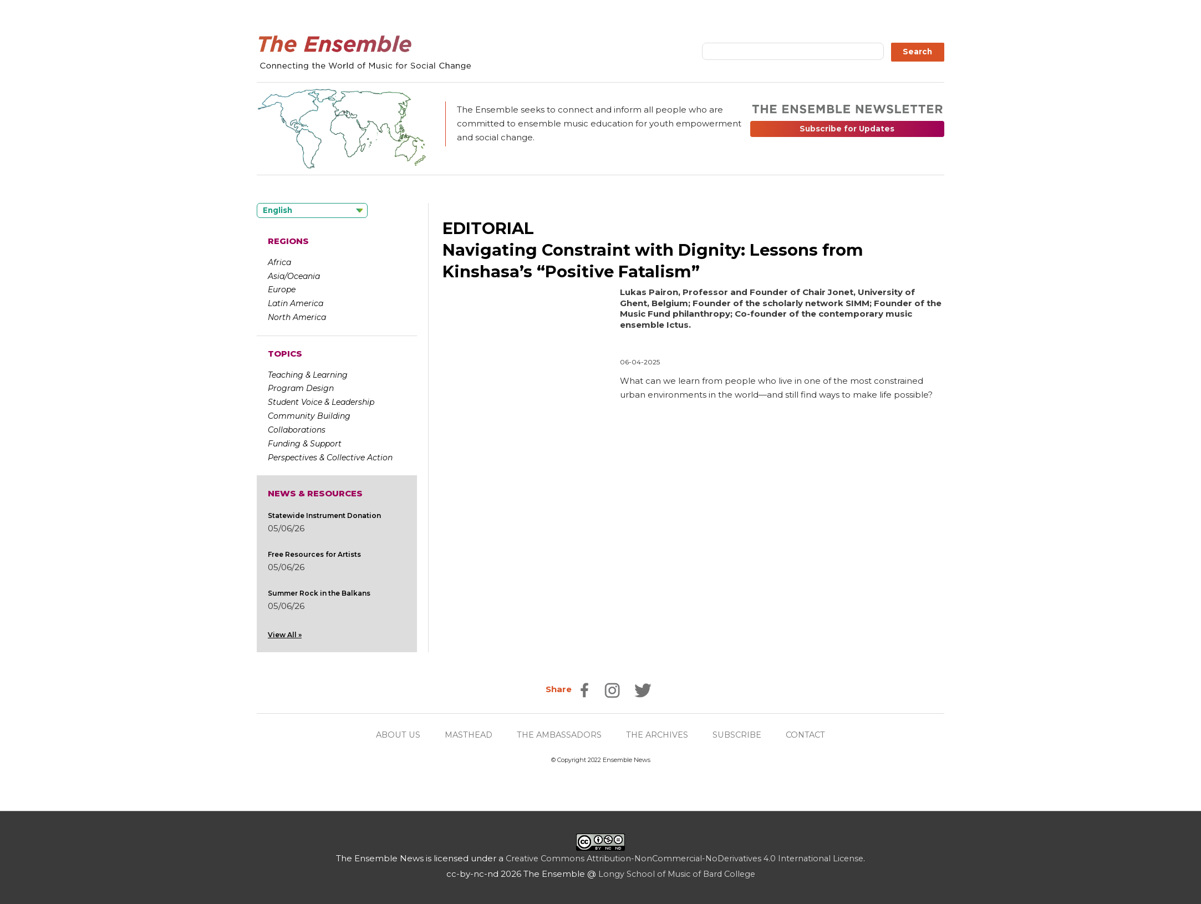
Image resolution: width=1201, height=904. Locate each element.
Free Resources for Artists (314, 554)
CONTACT (812, 734)
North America (297, 317)
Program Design (301, 388)
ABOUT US (391, 734)
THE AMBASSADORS (558, 734)
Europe (282, 289)
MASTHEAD (464, 734)
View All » (285, 634)
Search (917, 51)
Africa (279, 262)
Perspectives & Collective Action (330, 457)
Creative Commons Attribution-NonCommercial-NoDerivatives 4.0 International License (684, 858)
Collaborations (296, 429)
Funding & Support (305, 443)
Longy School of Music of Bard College (677, 874)
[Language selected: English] (312, 210)
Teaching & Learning (308, 374)
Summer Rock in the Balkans (319, 592)
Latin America (295, 303)
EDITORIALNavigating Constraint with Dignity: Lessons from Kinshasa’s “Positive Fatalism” (657, 250)
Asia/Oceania (294, 276)
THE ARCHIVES (659, 734)
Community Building (309, 415)
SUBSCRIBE (741, 734)
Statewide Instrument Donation (324, 515)
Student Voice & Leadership (321, 402)
